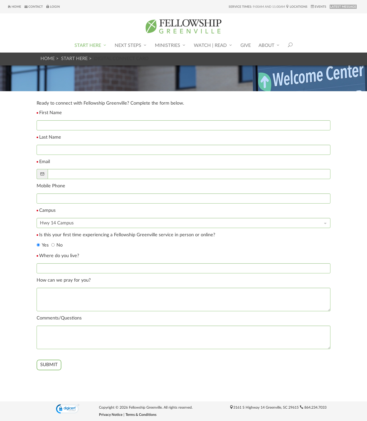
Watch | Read (213, 45)
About (269, 45)
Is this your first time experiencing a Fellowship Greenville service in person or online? (127, 235)
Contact (33, 6)
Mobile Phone (51, 186)
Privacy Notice (110, 415)
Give (245, 45)
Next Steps (131, 45)
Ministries (170, 45)
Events (318, 6)
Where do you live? (59, 256)
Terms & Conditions (141, 415)
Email (44, 161)
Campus (47, 210)
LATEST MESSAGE (343, 6)
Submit (49, 365)
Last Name (50, 137)
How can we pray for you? (64, 280)
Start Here (90, 45)
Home (14, 6)
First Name (50, 113)
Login (53, 6)
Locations (296, 6)
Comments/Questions (59, 318)
